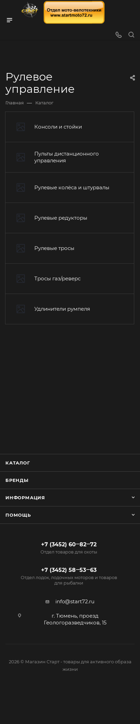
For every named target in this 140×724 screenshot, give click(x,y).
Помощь (18, 515)
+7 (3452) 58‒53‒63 (68, 576)
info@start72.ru (74, 601)
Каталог (17, 463)
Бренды (17, 480)
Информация (25, 497)
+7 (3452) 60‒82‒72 (68, 548)
